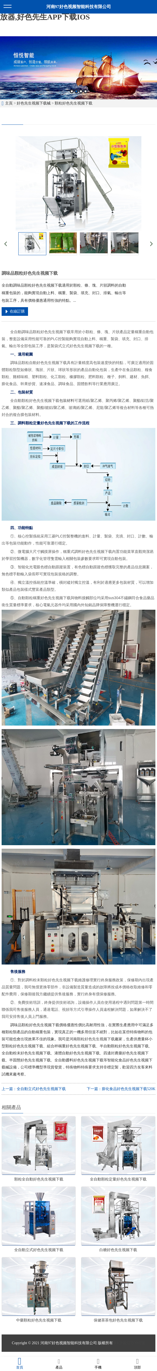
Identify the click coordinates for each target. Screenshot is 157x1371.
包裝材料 (66, 400)
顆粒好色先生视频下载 (73, 103)
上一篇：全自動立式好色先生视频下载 (34, 1089)
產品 (59, 1363)
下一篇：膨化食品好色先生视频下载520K (121, 1089)
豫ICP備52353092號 (129, 1343)
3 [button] (81, 91)
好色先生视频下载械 (34, 103)
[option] (78, 67)
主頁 (9, 103)
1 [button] (72, 91)
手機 (98, 1363)
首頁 (19, 1363)
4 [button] (85, 91)
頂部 (137, 1363)
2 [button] (76, 91)
